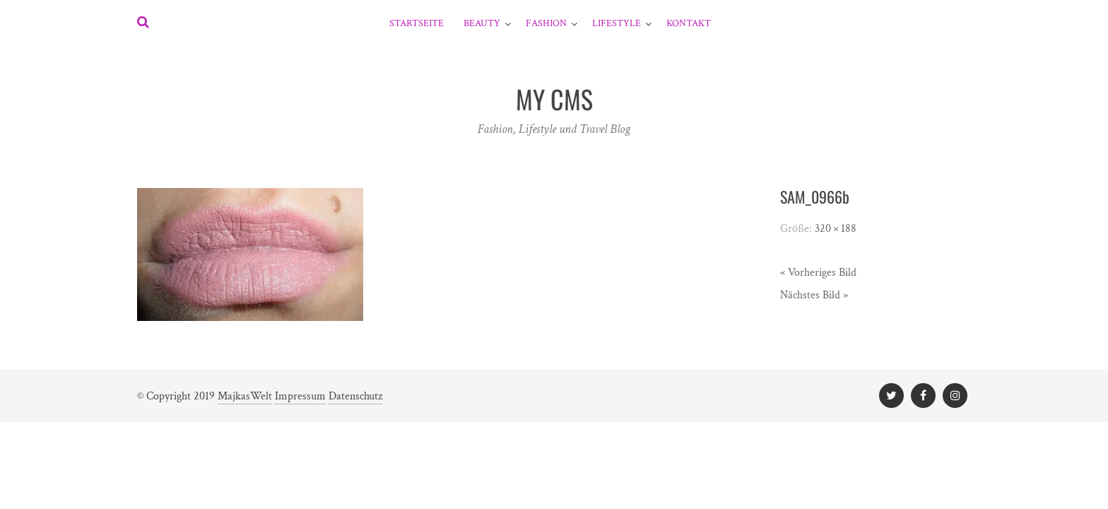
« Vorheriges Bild (818, 272)
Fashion (546, 23)
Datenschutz (355, 396)
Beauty (482, 23)
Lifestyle (616, 23)
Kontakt (688, 23)
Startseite (416, 23)
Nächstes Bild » (814, 295)
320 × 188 (835, 228)
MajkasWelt (245, 396)
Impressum (300, 396)
